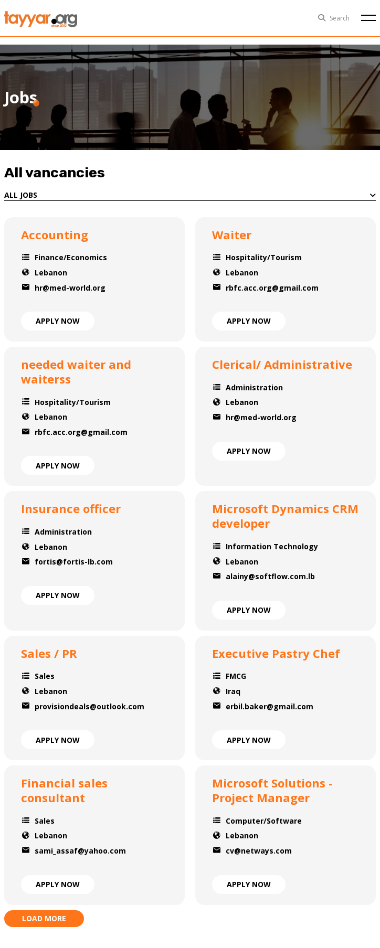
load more (44, 918)
